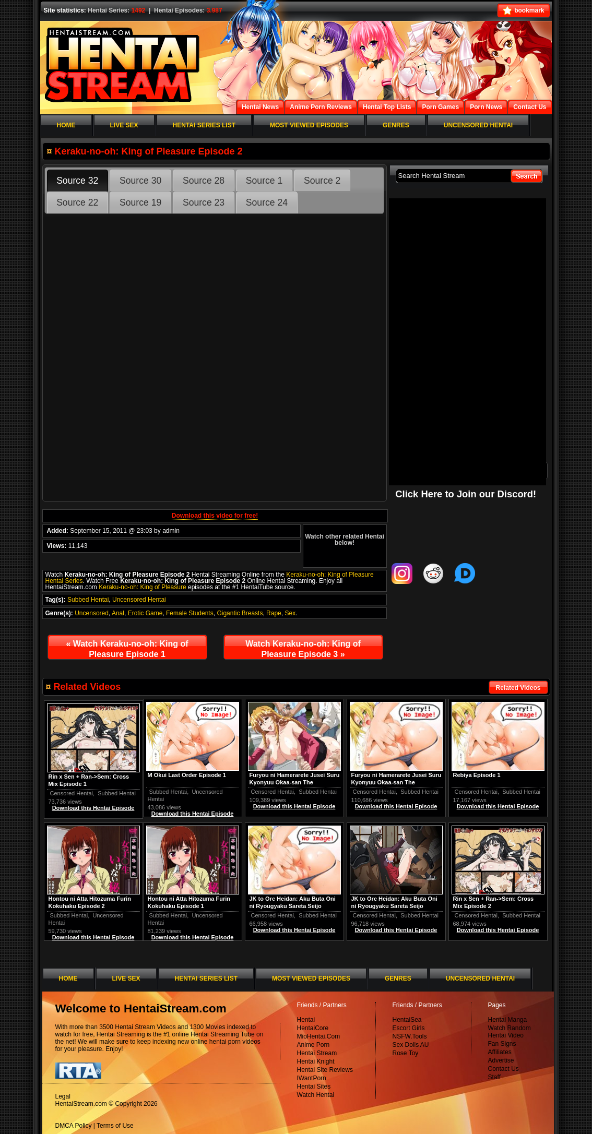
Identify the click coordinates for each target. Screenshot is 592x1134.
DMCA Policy (73, 1125)
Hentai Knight (316, 1061)
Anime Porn (313, 1044)
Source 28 (203, 180)
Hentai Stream (317, 1053)
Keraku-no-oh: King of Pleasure (142, 587)
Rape (273, 613)
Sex (290, 613)
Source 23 (203, 202)
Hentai (306, 1019)
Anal (118, 613)
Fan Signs (502, 1043)
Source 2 (322, 180)
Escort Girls (409, 1028)
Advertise (501, 1060)
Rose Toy (406, 1053)
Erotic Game (145, 613)
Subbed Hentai (88, 599)
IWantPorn (311, 1078)
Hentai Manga (507, 1019)
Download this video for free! (215, 515)
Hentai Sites (314, 1086)
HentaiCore (313, 1028)
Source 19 (140, 202)
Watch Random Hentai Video (509, 1031)
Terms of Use (115, 1125)
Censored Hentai (476, 792)
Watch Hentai (316, 1095)
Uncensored (92, 613)
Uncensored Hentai (139, 599)
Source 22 (77, 202)
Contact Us (503, 1068)
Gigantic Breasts (240, 613)
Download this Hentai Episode (498, 806)
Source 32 (77, 180)
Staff (494, 1077)
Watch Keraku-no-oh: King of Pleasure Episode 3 (303, 649)
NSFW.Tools (410, 1036)
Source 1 (264, 180)
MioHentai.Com (318, 1036)
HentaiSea (407, 1019)
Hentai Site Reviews (325, 1069)
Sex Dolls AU (411, 1044)
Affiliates (500, 1052)
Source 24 (267, 202)
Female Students (190, 613)
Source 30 (140, 180)
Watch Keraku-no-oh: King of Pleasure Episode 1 (127, 649)
